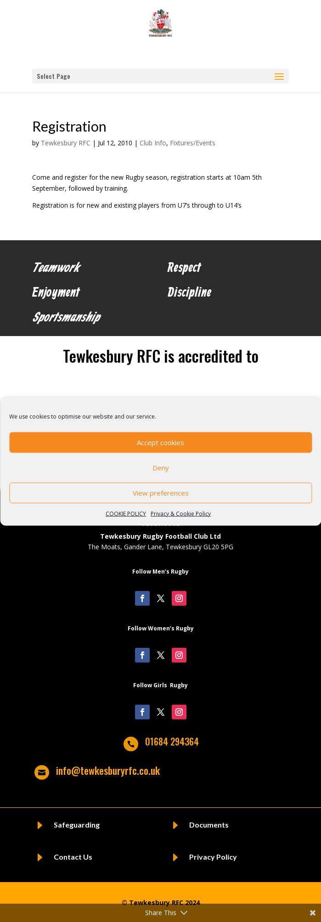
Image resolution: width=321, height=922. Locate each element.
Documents (209, 824)
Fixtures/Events (192, 142)
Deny (160, 467)
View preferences (161, 492)
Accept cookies (160, 442)
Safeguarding (77, 824)
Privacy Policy (213, 856)
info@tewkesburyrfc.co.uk (108, 770)
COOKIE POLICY (126, 513)
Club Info (153, 142)
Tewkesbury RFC (65, 142)
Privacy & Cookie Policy (181, 513)
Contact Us (73, 856)
